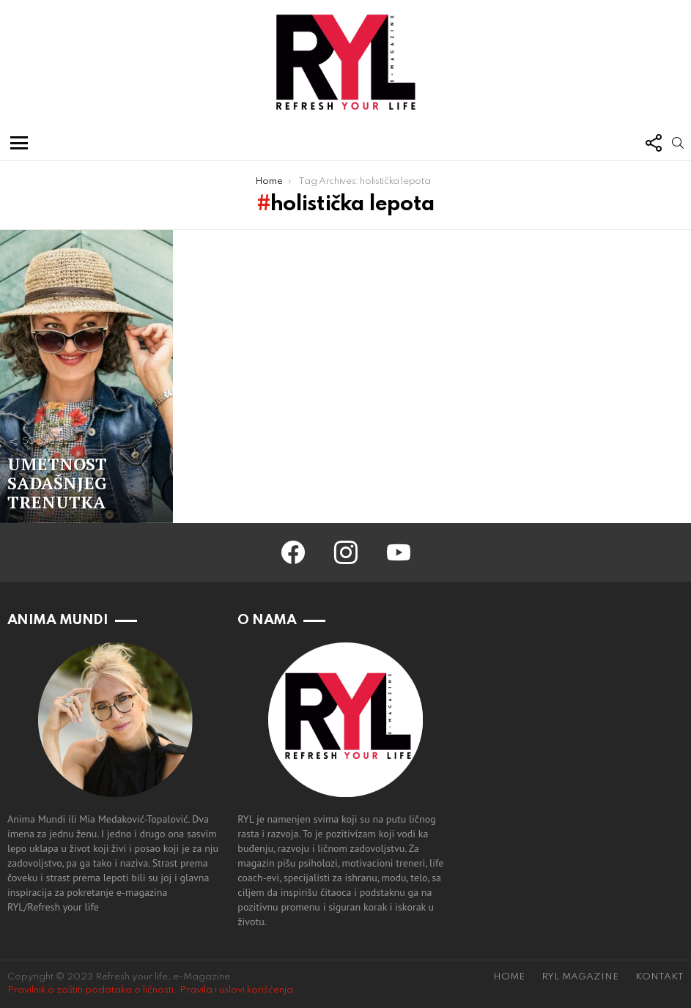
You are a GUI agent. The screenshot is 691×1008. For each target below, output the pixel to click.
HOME (509, 977)
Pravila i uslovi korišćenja (236, 990)
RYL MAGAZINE (580, 977)
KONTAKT (659, 977)
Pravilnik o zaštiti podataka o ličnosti (90, 990)
